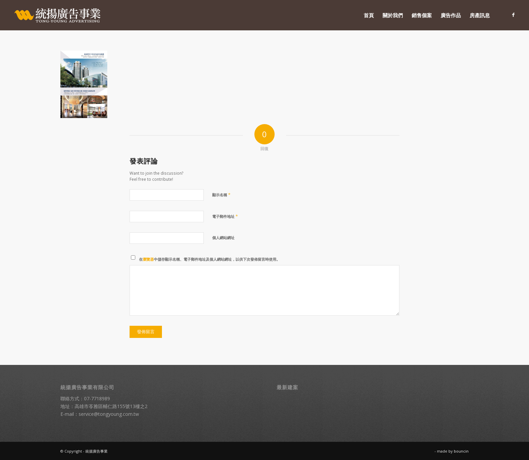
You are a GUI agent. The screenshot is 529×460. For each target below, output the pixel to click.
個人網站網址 (223, 237)
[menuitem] (368, 15)
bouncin (461, 451)
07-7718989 (97, 398)
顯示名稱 (221, 195)
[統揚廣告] (57, 15)
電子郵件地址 (225, 216)
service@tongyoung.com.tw (109, 414)
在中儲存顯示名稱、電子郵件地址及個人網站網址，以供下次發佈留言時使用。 (209, 259)
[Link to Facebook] (513, 15)
